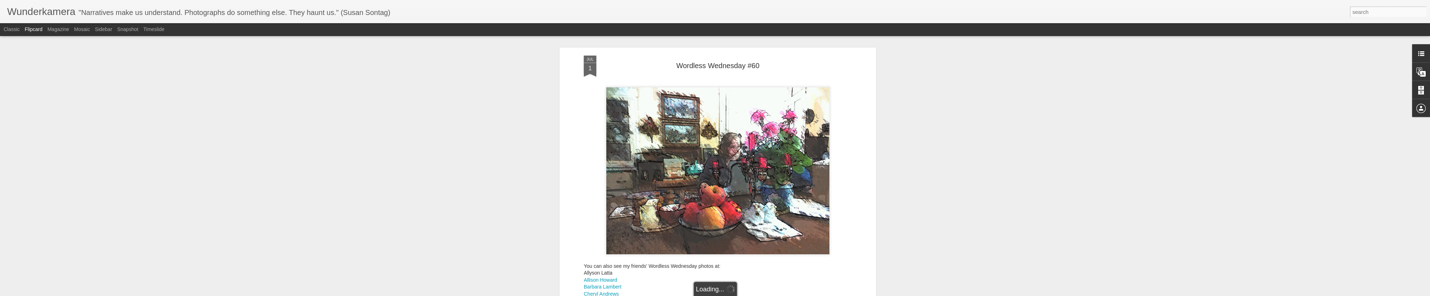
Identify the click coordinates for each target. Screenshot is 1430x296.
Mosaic (82, 29)
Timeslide (153, 29)
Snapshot (127, 29)
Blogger (737, 292)
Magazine (58, 29)
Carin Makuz (598, 203)
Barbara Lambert (602, 189)
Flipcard (34, 29)
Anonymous (745, 213)
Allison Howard (600, 182)
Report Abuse (758, 292)
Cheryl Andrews (601, 196)
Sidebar (103, 29)
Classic (12, 29)
